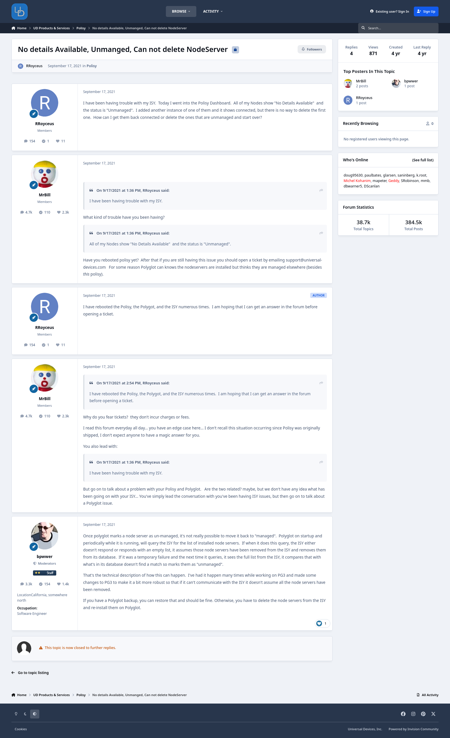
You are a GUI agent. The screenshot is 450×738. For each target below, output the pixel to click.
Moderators (46, 563)
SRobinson (410, 180)
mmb (425, 180)
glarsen (389, 175)
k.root (421, 175)
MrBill (45, 194)
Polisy (92, 65)
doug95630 (353, 175)
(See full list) (422, 160)
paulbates (372, 175)
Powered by (414, 729)
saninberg (405, 175)
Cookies (21, 729)
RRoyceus (34, 65)
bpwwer (45, 556)
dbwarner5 (353, 186)
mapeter (379, 180)
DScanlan (372, 186)
